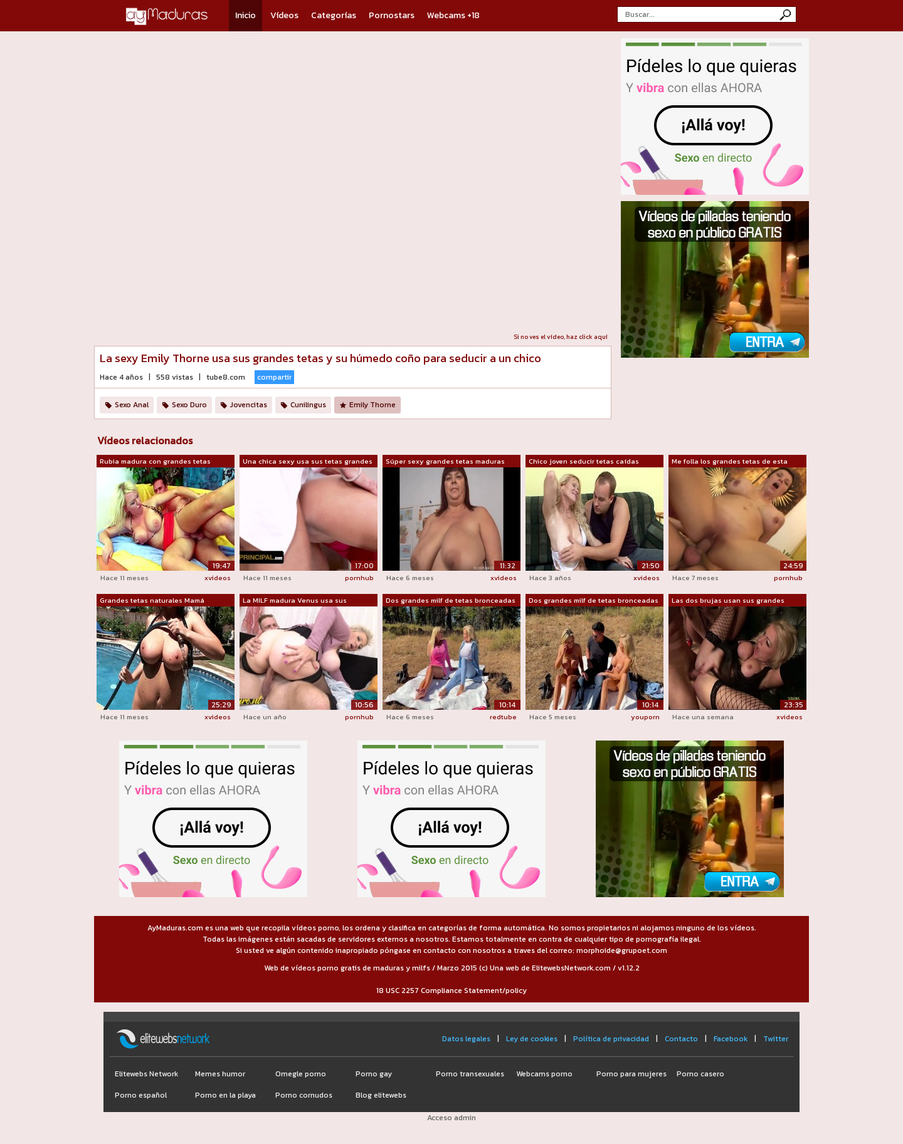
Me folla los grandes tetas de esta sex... (730, 461)
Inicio (245, 15)
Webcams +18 (453, 15)
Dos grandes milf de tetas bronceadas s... (450, 600)
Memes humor (220, 1073)
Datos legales (466, 1038)
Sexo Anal (132, 404)
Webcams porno (544, 1073)
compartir (274, 377)
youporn (645, 717)
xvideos (217, 578)
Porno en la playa (225, 1095)
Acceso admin (451, 1117)
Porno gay (374, 1073)
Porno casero (700, 1073)
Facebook (730, 1038)
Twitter (775, 1038)
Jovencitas (248, 404)
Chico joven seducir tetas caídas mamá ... (584, 461)
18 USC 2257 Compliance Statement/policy (451, 990)
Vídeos (284, 15)
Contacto (681, 1038)
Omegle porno (300, 1073)
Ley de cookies (531, 1038)
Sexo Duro (189, 404)
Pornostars (392, 15)
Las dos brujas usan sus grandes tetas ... (728, 600)
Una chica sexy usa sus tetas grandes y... (307, 461)
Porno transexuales (470, 1073)
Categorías (333, 15)
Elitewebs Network (146, 1073)
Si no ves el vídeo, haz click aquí (561, 336)
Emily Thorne (372, 404)
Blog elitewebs (381, 1095)
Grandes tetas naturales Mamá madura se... (152, 600)
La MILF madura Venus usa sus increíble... (295, 600)
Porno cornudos (303, 1095)
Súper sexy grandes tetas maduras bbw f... (445, 461)
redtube (503, 717)
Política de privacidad (611, 1038)
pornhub (359, 578)
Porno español (141, 1095)
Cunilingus (308, 404)
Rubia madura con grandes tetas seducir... (155, 461)
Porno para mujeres (631, 1073)
